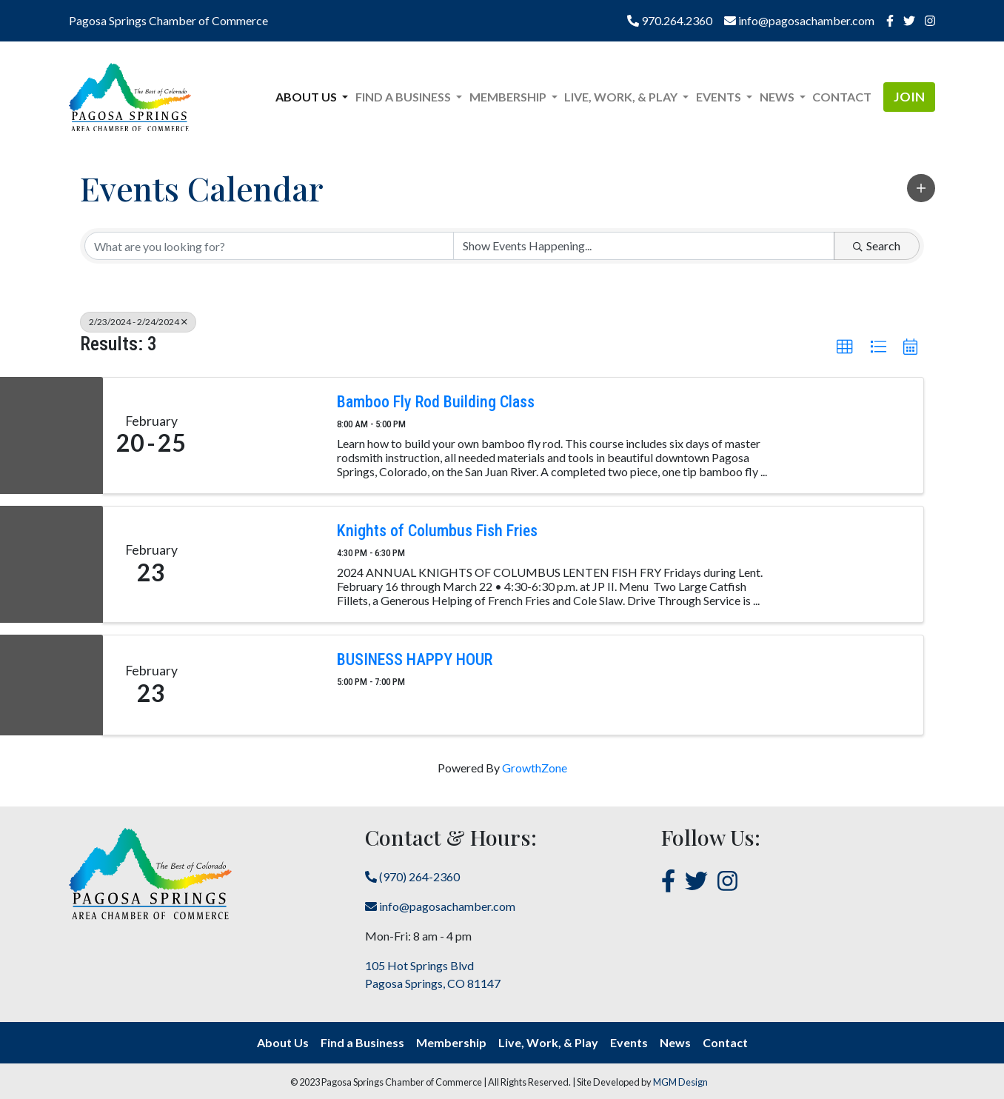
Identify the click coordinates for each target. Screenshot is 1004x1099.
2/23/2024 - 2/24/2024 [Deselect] (138, 321)
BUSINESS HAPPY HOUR (414, 659)
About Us (283, 1042)
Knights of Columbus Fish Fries (437, 530)
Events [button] (719, 97)
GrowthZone (534, 768)
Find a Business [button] (404, 97)
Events (629, 1042)
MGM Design (680, 1082)
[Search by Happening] (643, 246)
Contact (841, 97)
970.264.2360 (669, 20)
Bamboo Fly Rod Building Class (436, 401)
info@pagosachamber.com (799, 20)
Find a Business (362, 1042)
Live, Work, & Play (548, 1042)
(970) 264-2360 (412, 876)
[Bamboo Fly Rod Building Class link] (260, 435)
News (675, 1042)
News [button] (778, 97)
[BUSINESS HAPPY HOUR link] (260, 685)
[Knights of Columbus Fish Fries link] (260, 564)
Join (909, 96)
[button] (921, 188)
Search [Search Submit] (876, 245)
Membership (451, 1042)
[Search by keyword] (269, 246)
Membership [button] (509, 97)
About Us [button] (307, 97)
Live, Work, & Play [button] (622, 97)
